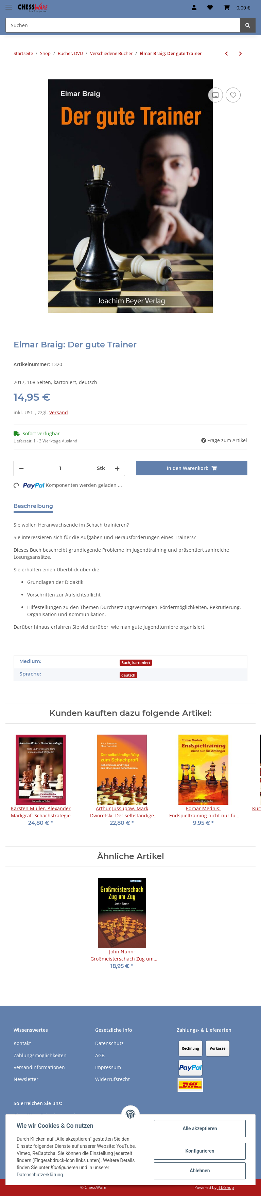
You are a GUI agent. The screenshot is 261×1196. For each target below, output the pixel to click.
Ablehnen (200, 1170)
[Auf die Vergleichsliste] (215, 95)
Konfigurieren (199, 1151)
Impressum (108, 1067)
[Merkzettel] (210, 7)
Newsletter (26, 1079)
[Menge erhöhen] (117, 468)
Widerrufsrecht (112, 1079)
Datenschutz (109, 1043)
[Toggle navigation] (8, 4)
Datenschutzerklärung (40, 1174)
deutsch (128, 675)
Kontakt (22, 1043)
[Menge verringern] (21, 468)
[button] (194, 7)
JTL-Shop (226, 1187)
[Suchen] (122, 25)
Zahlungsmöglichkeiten (40, 1055)
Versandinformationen (39, 1067)
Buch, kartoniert (135, 662)
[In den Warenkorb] (19, 75)
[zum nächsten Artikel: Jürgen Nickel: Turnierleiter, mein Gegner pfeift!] (240, 53)
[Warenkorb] (237, 7)
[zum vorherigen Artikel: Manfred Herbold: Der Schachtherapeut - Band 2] (226, 53)
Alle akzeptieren (199, 1128)
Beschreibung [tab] (33, 506)
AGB (100, 1055)
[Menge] (60, 468)
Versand (58, 412)
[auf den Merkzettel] (233, 95)
